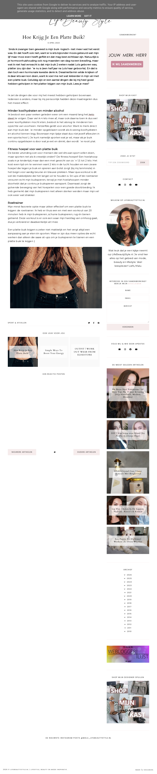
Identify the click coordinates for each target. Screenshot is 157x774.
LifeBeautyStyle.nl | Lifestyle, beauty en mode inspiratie (39, 769)
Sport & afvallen (17, 323)
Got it (88, 16)
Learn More (74, 16)
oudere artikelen (86, 452)
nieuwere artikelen (22, 452)
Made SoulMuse (144, 770)
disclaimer (134, 283)
